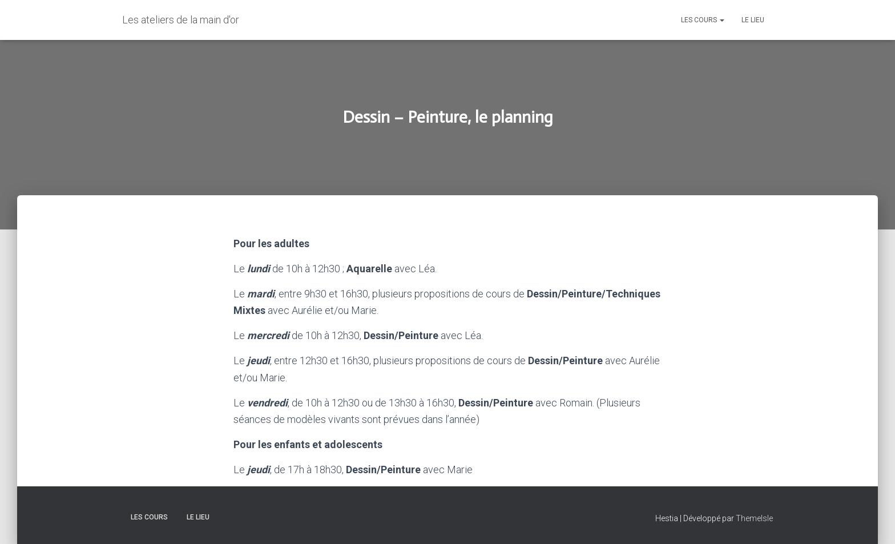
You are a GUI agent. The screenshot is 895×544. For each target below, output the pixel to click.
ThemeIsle (754, 518)
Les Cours (702, 20)
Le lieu (752, 20)
